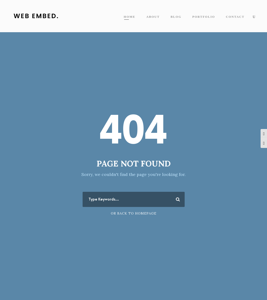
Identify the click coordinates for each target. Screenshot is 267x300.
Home (129, 16)
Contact (235, 16)
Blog (176, 16)
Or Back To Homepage (133, 213)
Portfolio (203, 16)
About (152, 16)
